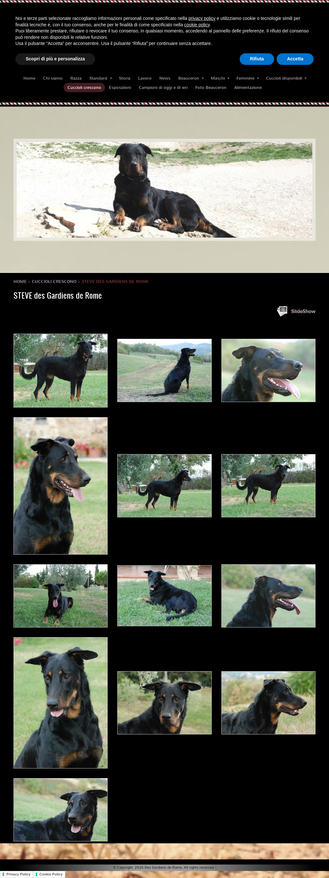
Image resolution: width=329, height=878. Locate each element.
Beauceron (191, 78)
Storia (124, 78)
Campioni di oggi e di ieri (163, 87)
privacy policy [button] (202, 18)
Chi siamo (53, 78)
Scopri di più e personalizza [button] (55, 58)
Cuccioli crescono (84, 87)
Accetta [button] (295, 58)
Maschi (220, 78)
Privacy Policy (18, 874)
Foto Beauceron (211, 87)
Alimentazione (248, 87)
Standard (100, 78)
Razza (76, 78)
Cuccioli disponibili (286, 78)
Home (29, 78)
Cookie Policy (51, 874)
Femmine (247, 78)
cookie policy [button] (196, 24)
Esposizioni (120, 87)
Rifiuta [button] (257, 58)
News (165, 78)
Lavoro (145, 78)
